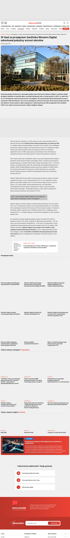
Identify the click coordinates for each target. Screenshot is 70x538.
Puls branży (54, 28)
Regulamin (26, 502)
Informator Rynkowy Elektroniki (8, 506)
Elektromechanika (31, 26)
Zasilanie (24, 26)
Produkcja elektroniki (6, 26)
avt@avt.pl (49, 517)
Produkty (13, 28)
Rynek (2, 28)
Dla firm (66, 28)
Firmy (7, 28)
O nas (2, 504)
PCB (13, 26)
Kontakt (3, 502)
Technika (41, 28)
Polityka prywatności (29, 506)
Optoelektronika (57, 26)
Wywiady (34, 28)
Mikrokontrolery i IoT (47, 26)
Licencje (26, 504)
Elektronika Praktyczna (53, 506)
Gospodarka (21, 28)
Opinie (47, 28)
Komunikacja (39, 26)
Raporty (28, 28)
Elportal (50, 504)
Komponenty (18, 26)
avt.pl (48, 519)
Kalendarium (62, 28)
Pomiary (64, 26)
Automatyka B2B (52, 502)
